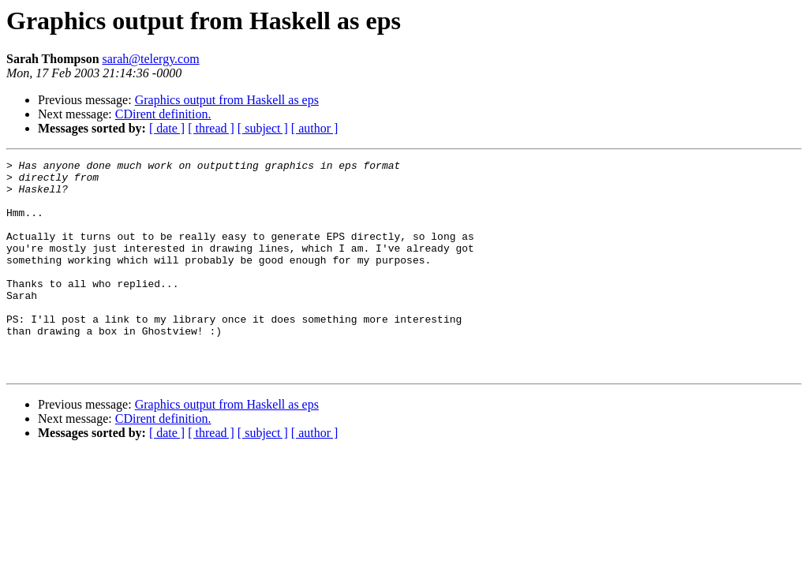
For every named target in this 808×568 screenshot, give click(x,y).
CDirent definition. (163, 114)
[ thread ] (211, 128)
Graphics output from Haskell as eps (227, 99)
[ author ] (315, 128)
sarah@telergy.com (151, 58)
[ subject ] (263, 128)
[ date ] (167, 128)
